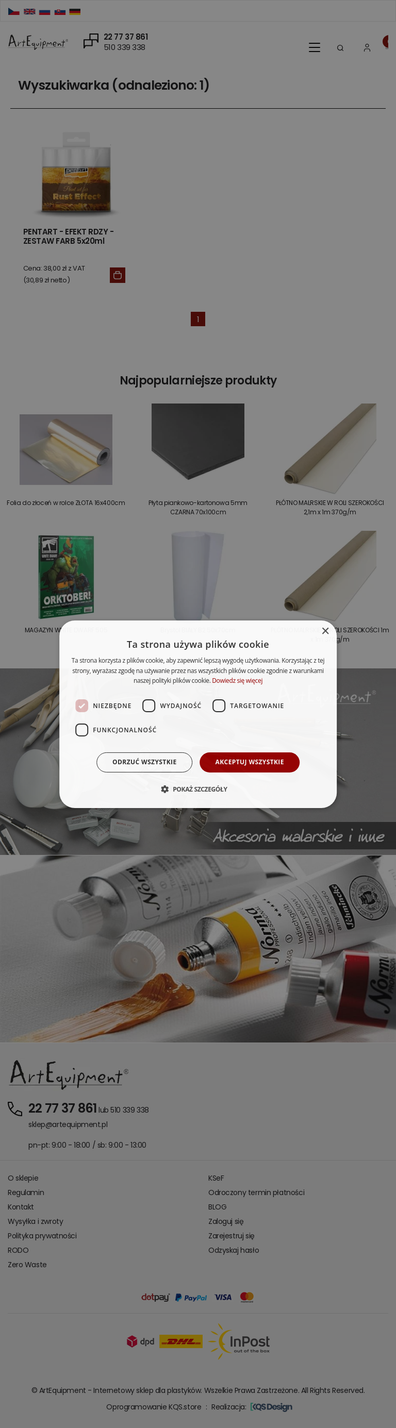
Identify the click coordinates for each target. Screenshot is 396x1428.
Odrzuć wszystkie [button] (144, 762)
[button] (198, 789)
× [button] (325, 631)
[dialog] (198, 714)
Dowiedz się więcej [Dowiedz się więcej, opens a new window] (237, 680)
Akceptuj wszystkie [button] (250, 762)
